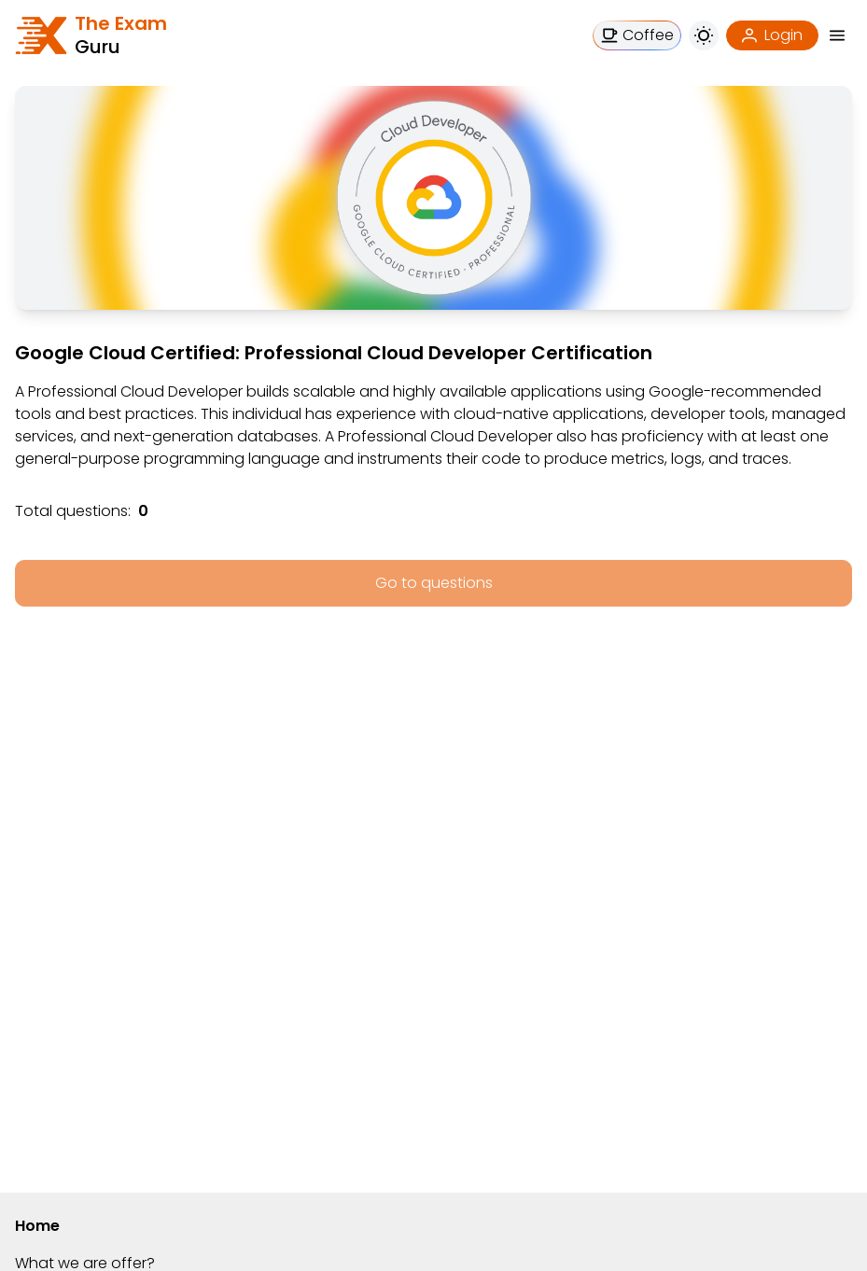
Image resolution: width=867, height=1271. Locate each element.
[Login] (772, 35)
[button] (837, 35)
